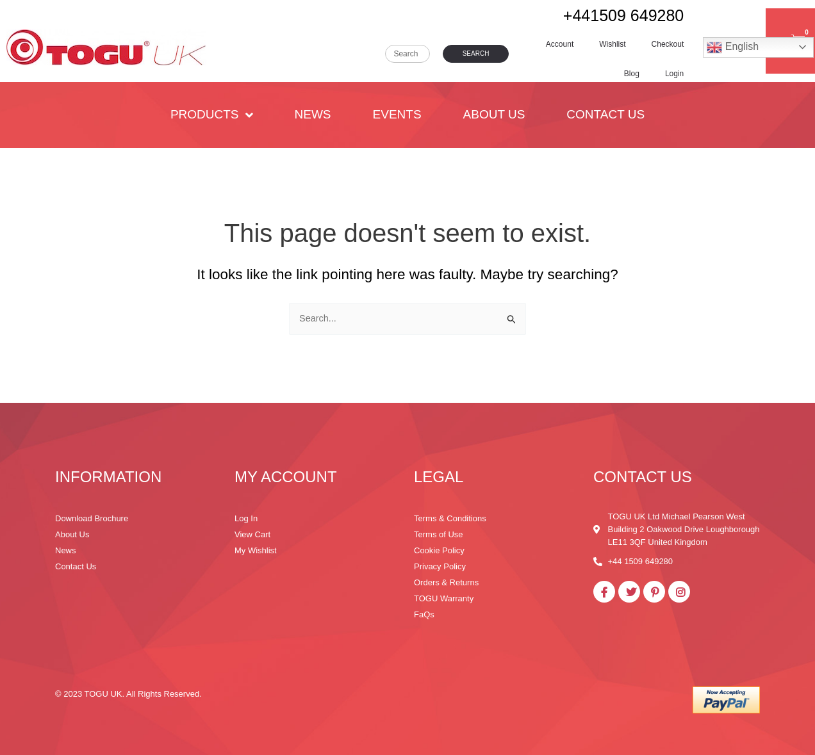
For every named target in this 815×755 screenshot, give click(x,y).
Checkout (668, 44)
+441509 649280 (623, 15)
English (733, 47)
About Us (494, 114)
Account (559, 44)
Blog (631, 73)
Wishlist (612, 44)
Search (476, 53)
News (313, 114)
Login (674, 73)
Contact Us (605, 114)
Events (397, 114)
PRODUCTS (211, 114)
